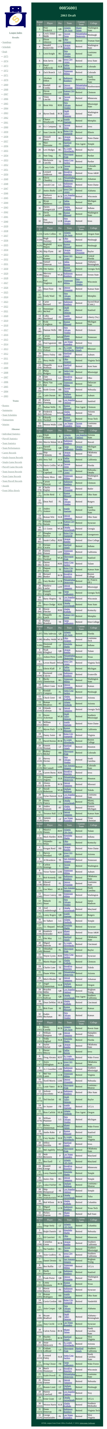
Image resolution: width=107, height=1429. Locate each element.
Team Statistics (9, 443)
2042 (6, 212)
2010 (6, 363)
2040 (6, 221)
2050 (6, 174)
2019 (6, 320)
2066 (6, 99)
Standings (6, 42)
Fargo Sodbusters (68, 447)
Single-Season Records (12, 457)
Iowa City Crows (68, 60)
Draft (4, 52)
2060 (6, 127)
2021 (6, 311)
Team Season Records (12, 471)
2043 (6, 207)
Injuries (5, 424)
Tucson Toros (67, 34)
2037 (6, 236)
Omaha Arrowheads (69, 528)
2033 (6, 254)
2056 (6, 146)
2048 (6, 184)
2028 (6, 278)
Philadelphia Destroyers (81, 34)
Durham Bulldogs (68, 395)
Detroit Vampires (68, 517)
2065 (6, 103)
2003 (6, 396)
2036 (6, 240)
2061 (6, 122)
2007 (6, 377)
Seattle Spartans (67, 120)
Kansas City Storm (69, 92)
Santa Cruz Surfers (69, 161)
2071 (6, 75)
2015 (6, 339)
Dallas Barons (67, 66)
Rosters (5, 405)
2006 (6, 382)
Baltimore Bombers (68, 79)
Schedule (6, 47)
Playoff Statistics (10, 438)
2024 (6, 297)
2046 (6, 193)
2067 (6, 94)
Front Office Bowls (11, 490)
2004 (6, 391)
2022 (6, 306)
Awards (5, 486)
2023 (6, 302)
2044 (6, 203)
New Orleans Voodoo (67, 53)
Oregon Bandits (67, 46)
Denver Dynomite (68, 86)
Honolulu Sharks (68, 645)
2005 (6, 387)
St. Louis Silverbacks (69, 149)
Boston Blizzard (67, 213)
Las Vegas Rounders (68, 343)
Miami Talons (79, 29)
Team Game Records (11, 476)
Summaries (7, 410)
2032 (6, 259)
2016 (6, 335)
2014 (6, 344)
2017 (6, 330)
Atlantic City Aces (68, 29)
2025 (6, 292)
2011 (6, 358)
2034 (6, 250)
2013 (6, 349)
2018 (6, 325)
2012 (6, 353)
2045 (6, 198)
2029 (6, 273)
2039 (6, 226)
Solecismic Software (87, 1423)
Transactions (8, 420)
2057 (6, 141)
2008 (6, 372)
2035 (6, 245)
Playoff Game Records (12, 467)
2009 (6, 368)
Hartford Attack (67, 144)
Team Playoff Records (12, 481)
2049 (6, 179)
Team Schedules (9, 415)
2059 (6, 132)
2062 (6, 118)
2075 (6, 56)
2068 (6, 89)
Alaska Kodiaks (67, 208)
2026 (6, 287)
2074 (6, 61)
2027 (6, 283)
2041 (6, 217)
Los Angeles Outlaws (69, 196)
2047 (6, 188)
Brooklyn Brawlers (68, 173)
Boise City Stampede (68, 132)
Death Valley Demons (67, 113)
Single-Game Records (12, 462)
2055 (6, 151)
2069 (6, 85)
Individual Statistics (11, 434)
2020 (6, 316)
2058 (6, 136)
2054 (6, 155)
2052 (6, 165)
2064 (6, 108)
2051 (6, 169)
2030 (6, 269)
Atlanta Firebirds (68, 703)
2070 (6, 80)
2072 (6, 70)
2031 (6, 264)
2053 (6, 160)
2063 (6, 113)
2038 (6, 231)
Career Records (9, 453)
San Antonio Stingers (69, 766)
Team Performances (11, 448)
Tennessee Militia (68, 72)
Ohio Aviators (67, 40)
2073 (6, 66)
